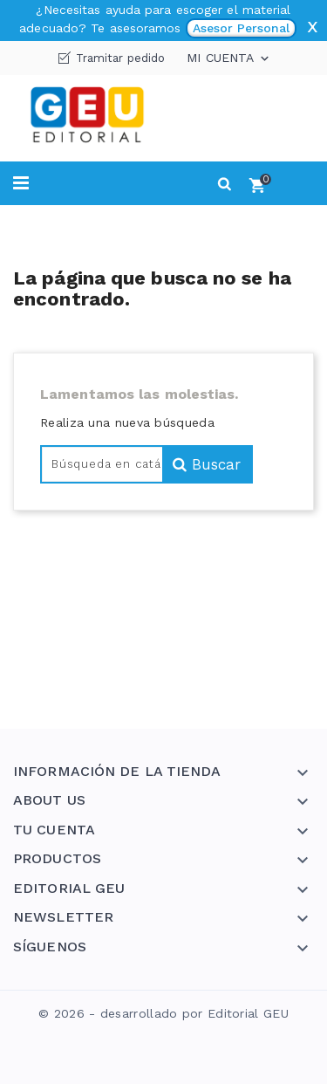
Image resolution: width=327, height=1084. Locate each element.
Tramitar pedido (121, 58)
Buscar (207, 464)
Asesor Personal (241, 28)
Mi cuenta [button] (229, 58)
